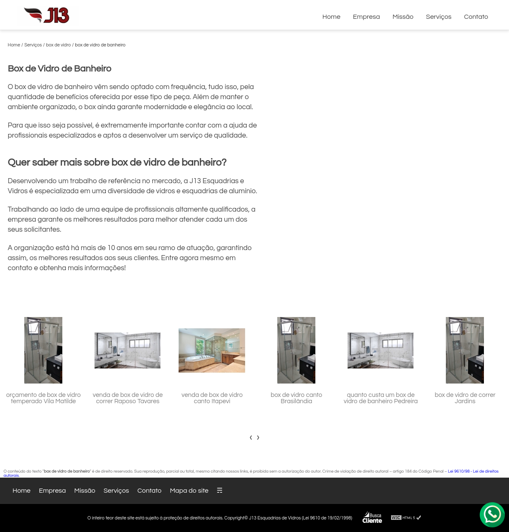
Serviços (439, 16)
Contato (476, 16)
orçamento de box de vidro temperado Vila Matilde (43, 398)
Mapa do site (189, 490)
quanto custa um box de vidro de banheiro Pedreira (381, 398)
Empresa (366, 16)
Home (331, 16)
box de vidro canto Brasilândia (296, 398)
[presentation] (251, 437)
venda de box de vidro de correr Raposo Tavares (128, 398)
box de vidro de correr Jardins (465, 398)
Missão (402, 16)
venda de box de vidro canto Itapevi (212, 398)
